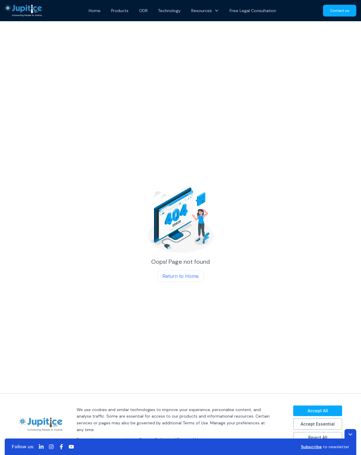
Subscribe (311, 446)
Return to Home (180, 276)
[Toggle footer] (350, 434)
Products (119, 10)
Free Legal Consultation (253, 10)
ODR (143, 10)
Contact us (339, 10)
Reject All (317, 437)
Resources (205, 10)
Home (94, 10)
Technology (169, 10)
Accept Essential (318, 423)
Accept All (318, 410)
